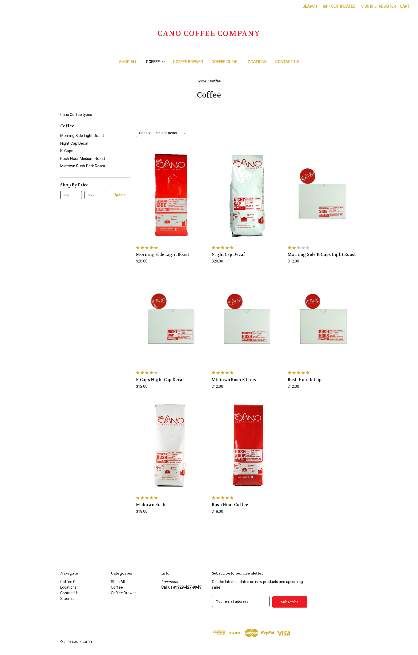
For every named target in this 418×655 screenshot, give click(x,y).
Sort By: (145, 133)
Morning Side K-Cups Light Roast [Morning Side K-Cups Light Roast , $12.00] (322, 254)
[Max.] (95, 195)
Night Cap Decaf (74, 143)
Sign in (367, 6)
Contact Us (287, 61)
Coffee (155, 61)
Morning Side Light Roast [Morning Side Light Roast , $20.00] (162, 254)
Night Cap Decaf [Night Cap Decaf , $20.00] (228, 254)
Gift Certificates (339, 6)
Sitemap (67, 598)
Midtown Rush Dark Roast (82, 166)
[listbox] (171, 133)
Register (387, 6)
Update (120, 195)
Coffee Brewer (188, 61)
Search (310, 6)
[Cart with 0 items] (404, 6)
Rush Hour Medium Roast (82, 158)
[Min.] (71, 195)
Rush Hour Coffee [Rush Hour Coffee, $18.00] (230, 504)
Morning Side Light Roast (82, 135)
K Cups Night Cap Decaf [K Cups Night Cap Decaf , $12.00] (160, 379)
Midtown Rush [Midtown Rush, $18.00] (150, 504)
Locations (256, 61)
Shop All (128, 61)
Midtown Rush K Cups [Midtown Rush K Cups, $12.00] (234, 379)
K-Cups (66, 150)
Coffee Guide (224, 61)
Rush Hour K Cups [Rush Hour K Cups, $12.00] (306, 379)
